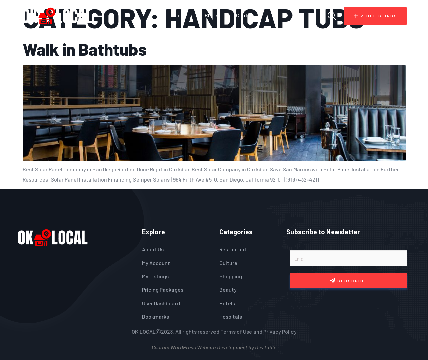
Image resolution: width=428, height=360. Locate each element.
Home (180, 15)
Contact (246, 15)
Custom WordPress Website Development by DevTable (214, 346)
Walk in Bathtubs (85, 49)
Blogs (211, 15)
